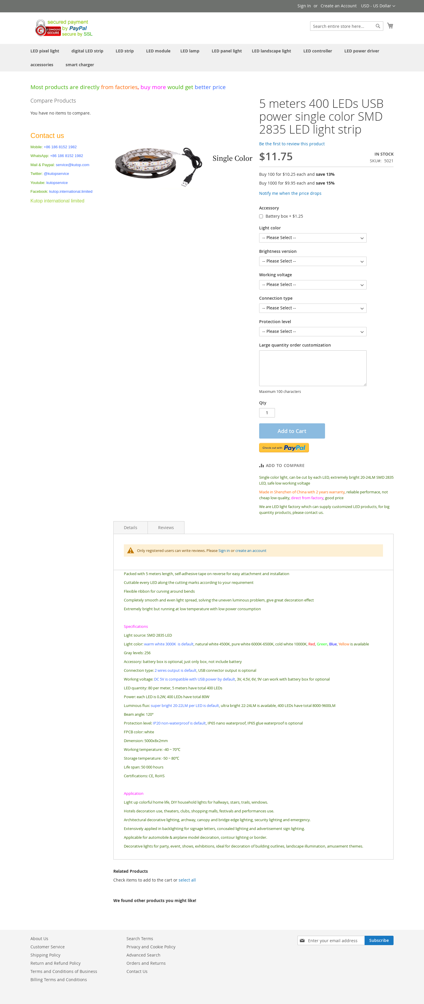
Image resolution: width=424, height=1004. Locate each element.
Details (130, 527)
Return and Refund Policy (55, 963)
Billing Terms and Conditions (58, 979)
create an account (250, 550)
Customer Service (47, 947)
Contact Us (137, 971)
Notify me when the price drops (290, 193)
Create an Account (339, 5)
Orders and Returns (146, 963)
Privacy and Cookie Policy (150, 947)
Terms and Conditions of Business (63, 971)
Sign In (304, 5)
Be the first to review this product (292, 143)
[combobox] (346, 26)
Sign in (224, 550)
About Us (39, 938)
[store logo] (62, 28)
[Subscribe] (379, 940)
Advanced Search (143, 955)
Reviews (166, 527)
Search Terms (139, 938)
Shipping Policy (45, 955)
